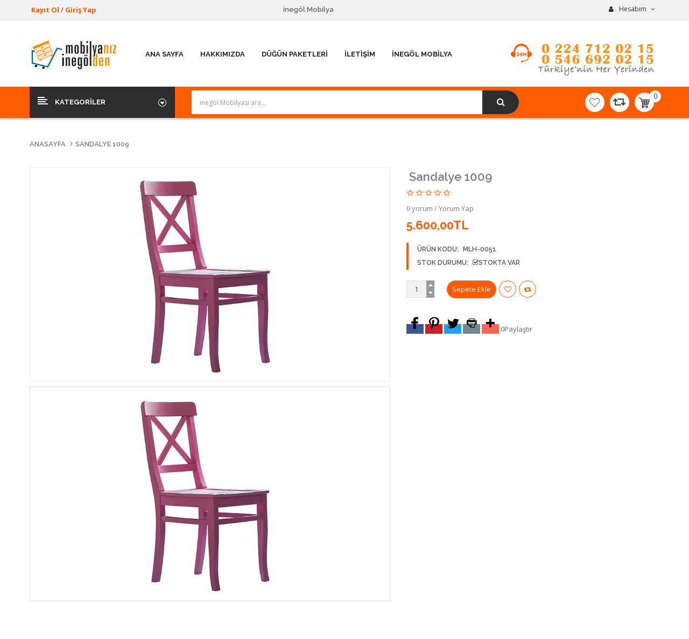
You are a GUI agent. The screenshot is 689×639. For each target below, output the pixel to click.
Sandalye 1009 (102, 144)
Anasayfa (48, 144)
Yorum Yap (456, 208)
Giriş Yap (80, 10)
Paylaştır (518, 329)
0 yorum (419, 208)
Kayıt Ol (45, 10)
